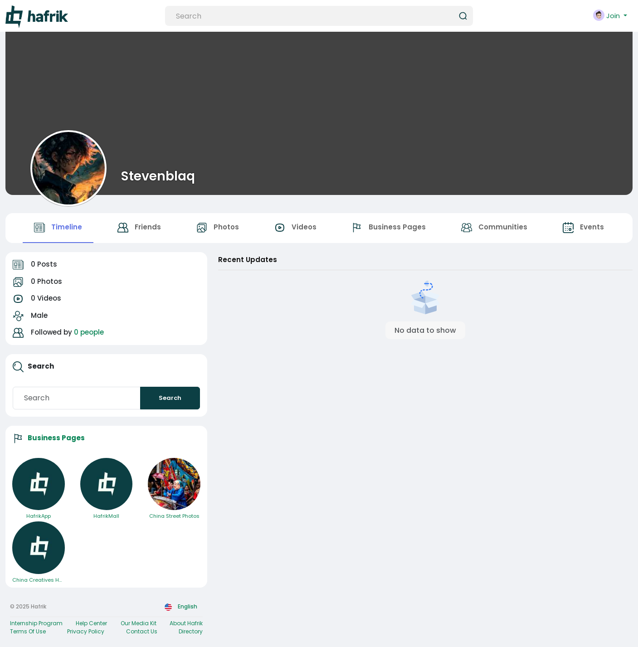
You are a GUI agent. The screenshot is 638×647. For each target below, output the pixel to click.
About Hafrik (186, 623)
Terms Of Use (28, 631)
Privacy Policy (85, 631)
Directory (191, 631)
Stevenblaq (158, 176)
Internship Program (36, 623)
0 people (89, 332)
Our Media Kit (138, 623)
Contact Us (141, 631)
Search (170, 398)
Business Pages (56, 438)
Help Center (91, 623)
